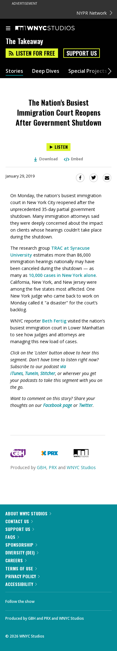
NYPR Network (94, 13)
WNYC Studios (81, 467)
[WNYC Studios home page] (52, 28)
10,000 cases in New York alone (62, 275)
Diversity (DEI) (21, 552)
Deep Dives (45, 71)
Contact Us (19, 521)
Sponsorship (21, 544)
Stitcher (47, 373)
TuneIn (31, 373)
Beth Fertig (54, 321)
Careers (16, 560)
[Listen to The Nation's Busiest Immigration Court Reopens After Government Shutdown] (58, 147)
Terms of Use (21, 568)
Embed (73, 159)
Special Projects (87, 71)
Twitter (86, 405)
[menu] (8, 29)
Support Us (81, 53)
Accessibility (21, 584)
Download (46, 159)
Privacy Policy (22, 576)
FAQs (12, 536)
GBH (41, 467)
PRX (53, 467)
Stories (14, 71)
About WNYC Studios (28, 513)
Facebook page (57, 405)
